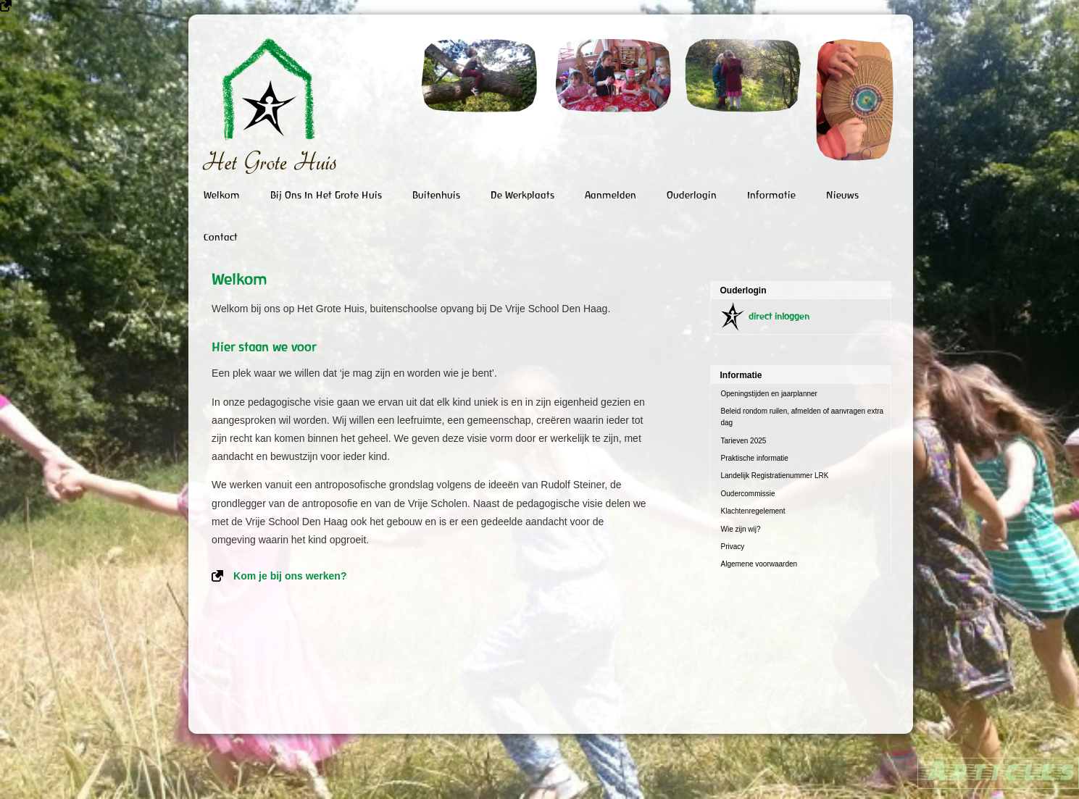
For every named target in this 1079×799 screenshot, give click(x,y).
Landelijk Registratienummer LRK (775, 476)
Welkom (222, 195)
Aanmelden (610, 195)
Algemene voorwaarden (759, 564)
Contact (221, 237)
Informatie (771, 195)
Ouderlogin (692, 195)
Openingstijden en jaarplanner (769, 394)
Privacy (733, 547)
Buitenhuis (436, 195)
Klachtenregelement (753, 511)
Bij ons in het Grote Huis (326, 195)
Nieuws (842, 195)
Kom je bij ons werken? (289, 576)
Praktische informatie (754, 458)
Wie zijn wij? (741, 529)
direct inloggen (779, 316)
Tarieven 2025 (744, 441)
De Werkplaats (522, 195)
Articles (998, 769)
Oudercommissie (748, 494)
